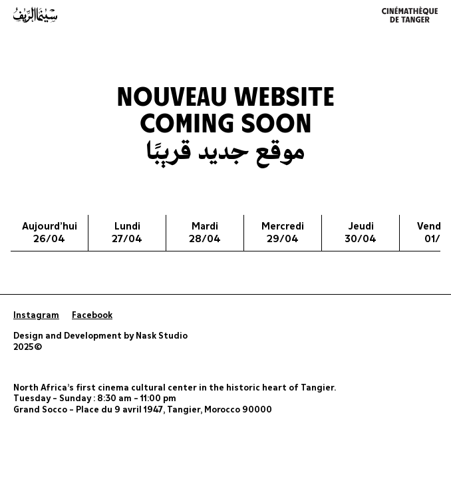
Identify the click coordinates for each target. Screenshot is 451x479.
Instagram (36, 316)
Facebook (92, 316)
